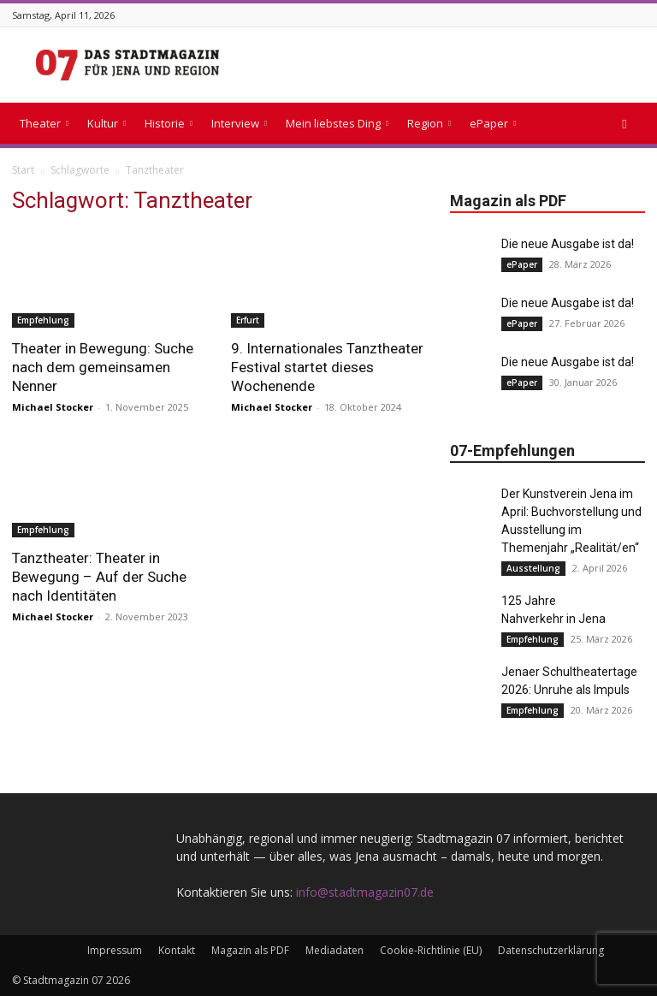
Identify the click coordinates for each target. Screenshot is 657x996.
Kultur (106, 123)
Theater (44, 123)
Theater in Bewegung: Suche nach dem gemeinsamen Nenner (102, 367)
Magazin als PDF (250, 950)
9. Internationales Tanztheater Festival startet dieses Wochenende (327, 367)
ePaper (493, 123)
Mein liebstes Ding (337, 123)
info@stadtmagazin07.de (365, 892)
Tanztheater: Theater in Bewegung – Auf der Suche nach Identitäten (99, 576)
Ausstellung (533, 568)
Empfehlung (43, 320)
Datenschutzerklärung (551, 950)
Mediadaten (334, 950)
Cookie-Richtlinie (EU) (431, 950)
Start (23, 170)
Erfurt (247, 320)
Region (429, 123)
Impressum (114, 950)
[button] (624, 124)
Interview (239, 123)
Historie (168, 123)
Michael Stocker (52, 406)
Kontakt (176, 950)
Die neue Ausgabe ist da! (567, 244)
